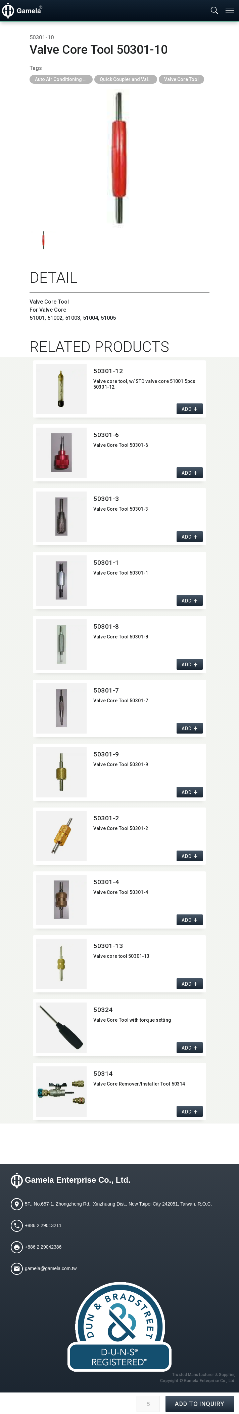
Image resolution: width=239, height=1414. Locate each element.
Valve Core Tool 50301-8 (120, 636)
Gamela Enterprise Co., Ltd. (78, 1179)
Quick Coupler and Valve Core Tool (128, 79)
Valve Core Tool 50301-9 (120, 764)
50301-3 (106, 499)
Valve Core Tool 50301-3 (120, 509)
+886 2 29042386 (43, 1246)
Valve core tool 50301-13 (121, 956)
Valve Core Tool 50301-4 (120, 892)
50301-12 (108, 371)
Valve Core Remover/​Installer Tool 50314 (139, 1084)
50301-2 (106, 818)
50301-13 (108, 946)
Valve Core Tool (181, 79)
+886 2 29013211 (43, 1225)
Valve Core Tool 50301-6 (120, 445)
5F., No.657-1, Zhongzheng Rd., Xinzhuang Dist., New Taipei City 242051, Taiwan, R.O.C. (118, 1203)
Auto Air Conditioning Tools (64, 79)
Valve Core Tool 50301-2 (120, 828)
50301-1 (106, 562)
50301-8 (106, 626)
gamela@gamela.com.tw (51, 1268)
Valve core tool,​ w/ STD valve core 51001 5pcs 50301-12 (144, 384)
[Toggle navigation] (230, 10)
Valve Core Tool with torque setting (132, 1020)
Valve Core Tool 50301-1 (120, 573)
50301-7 (106, 690)
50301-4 (106, 882)
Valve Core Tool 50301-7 (120, 700)
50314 (103, 1073)
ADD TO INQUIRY (200, 1403)
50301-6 (106, 435)
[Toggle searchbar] (214, 10)
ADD (186, 409)
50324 (103, 1010)
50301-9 (106, 754)
